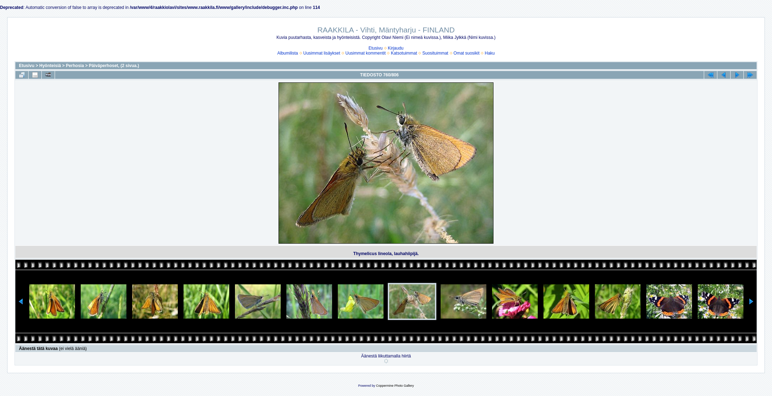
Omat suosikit (466, 53)
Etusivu (375, 48)
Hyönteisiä (50, 65)
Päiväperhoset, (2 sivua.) (114, 65)
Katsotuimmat (404, 53)
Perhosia (75, 65)
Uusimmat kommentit (365, 53)
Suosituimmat (435, 53)
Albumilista (287, 53)
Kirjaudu (395, 48)
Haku (490, 53)
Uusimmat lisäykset (321, 53)
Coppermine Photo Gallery (395, 385)
